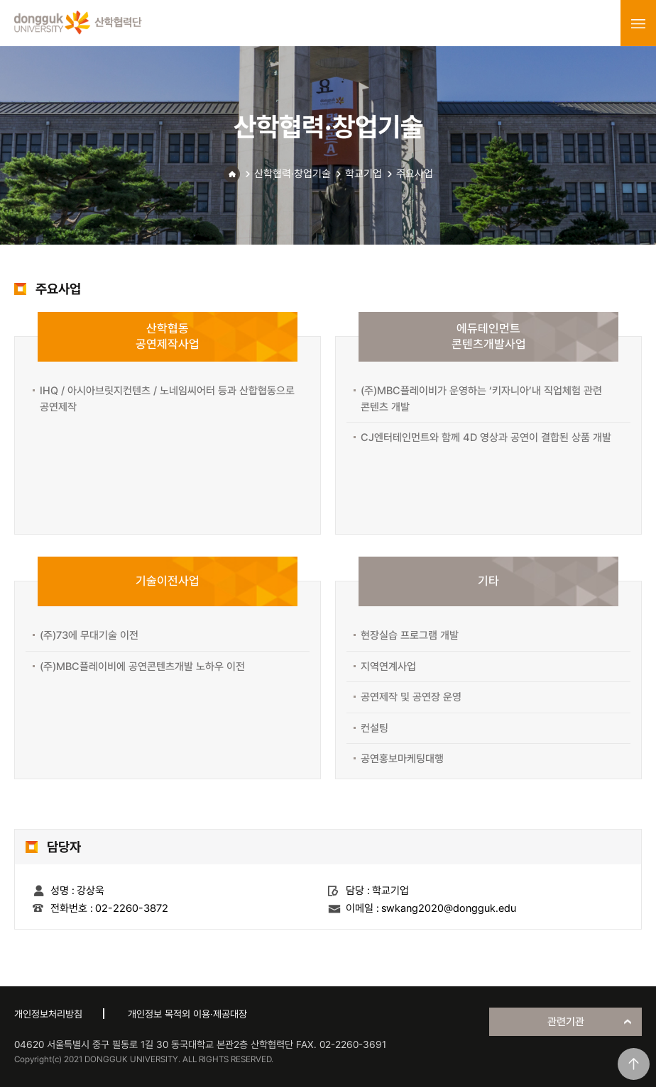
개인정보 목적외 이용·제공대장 (187, 1014)
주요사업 (414, 173)
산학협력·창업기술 (292, 173)
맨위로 (634, 1064)
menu (638, 23)
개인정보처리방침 (48, 1014)
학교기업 (363, 173)
